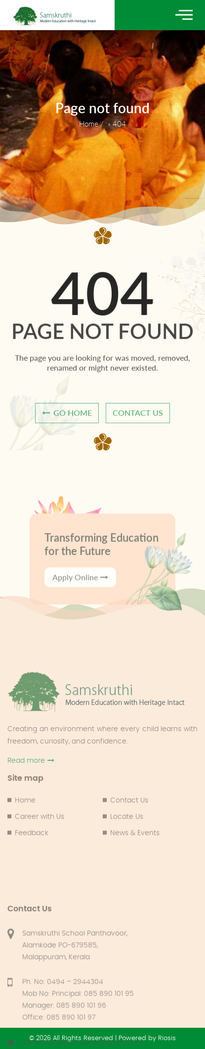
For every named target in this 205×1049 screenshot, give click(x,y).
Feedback (31, 858)
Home (88, 123)
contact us (138, 418)
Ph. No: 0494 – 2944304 (62, 1043)
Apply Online (80, 604)
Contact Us (129, 826)
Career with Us (39, 842)
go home (67, 418)
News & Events (135, 858)
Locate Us (126, 842)
